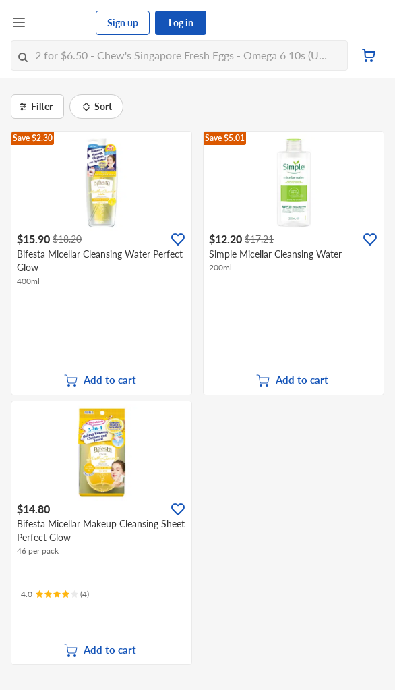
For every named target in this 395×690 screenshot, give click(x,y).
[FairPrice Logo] (61, 23)
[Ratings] (55, 594)
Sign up (122, 22)
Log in (181, 22)
